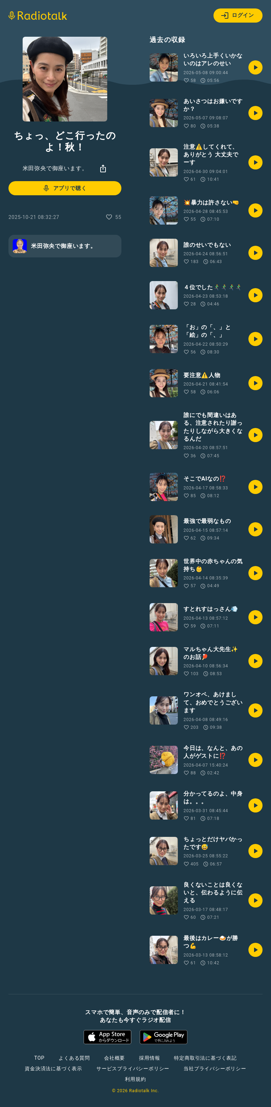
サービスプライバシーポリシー (132, 1068)
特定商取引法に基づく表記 (205, 1058)
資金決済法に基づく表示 (53, 1068)
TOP (39, 1058)
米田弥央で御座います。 (55, 168)
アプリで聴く (64, 188)
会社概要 (114, 1058)
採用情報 (149, 1058)
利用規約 (135, 1079)
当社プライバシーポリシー (214, 1068)
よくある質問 (74, 1058)
